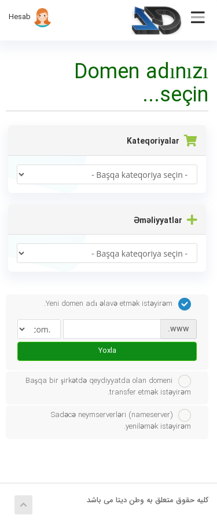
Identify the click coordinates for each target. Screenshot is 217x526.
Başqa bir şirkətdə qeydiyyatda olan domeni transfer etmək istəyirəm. (108, 387)
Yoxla (107, 351)
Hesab (30, 17)
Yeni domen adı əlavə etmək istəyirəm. (117, 304)
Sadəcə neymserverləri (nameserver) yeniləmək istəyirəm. (121, 421)
